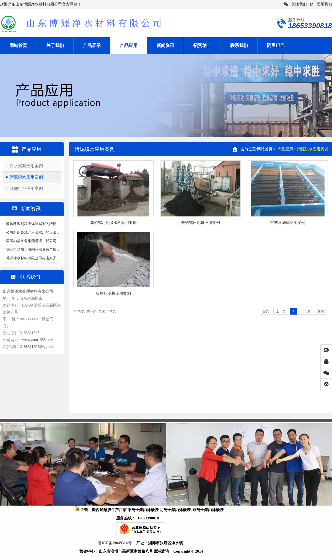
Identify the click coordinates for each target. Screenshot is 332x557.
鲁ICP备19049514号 (115, 543)
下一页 (305, 311)
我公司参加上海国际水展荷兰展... (32, 249)
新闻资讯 (165, 45)
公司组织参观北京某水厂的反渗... (32, 232)
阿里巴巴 (276, 45)
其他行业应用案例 (26, 188)
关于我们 (55, 45)
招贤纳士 (202, 45)
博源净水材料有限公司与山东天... (32, 258)
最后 (320, 311)
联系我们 (321, 4)
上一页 (281, 311)
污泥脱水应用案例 (26, 177)
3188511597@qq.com (37, 347)
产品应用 (129, 45)
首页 (265, 311)
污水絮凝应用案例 (26, 166)
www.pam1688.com (37, 340)
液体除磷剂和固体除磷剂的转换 (31, 224)
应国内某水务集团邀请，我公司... (32, 241)
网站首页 (18, 45)
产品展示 (92, 45)
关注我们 (295, 4)
